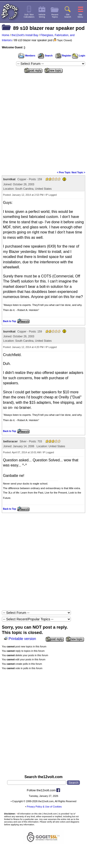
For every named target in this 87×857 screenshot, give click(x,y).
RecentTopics (54, 15)
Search (45, 55)
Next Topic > (78, 172)
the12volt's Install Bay (25, 35)
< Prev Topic (64, 172)
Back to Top (9, 321)
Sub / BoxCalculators (29, 15)
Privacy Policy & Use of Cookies (44, 806)
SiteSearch (67, 15)
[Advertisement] (43, 120)
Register (63, 55)
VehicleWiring (41, 15)
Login (78, 55)
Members (26, 55)
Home (5, 35)
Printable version (22, 639)
